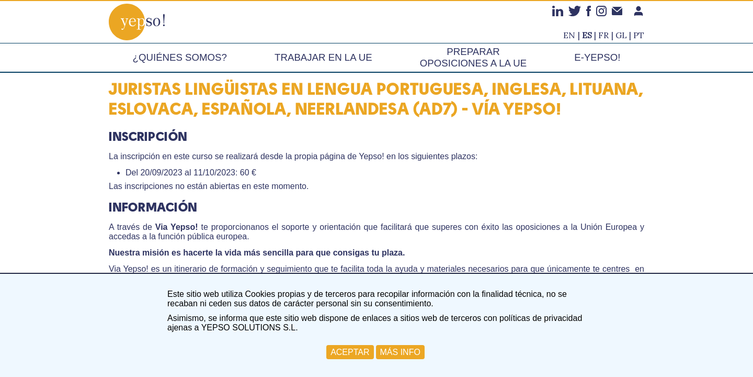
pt (638, 35)
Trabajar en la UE (323, 57)
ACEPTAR (349, 352)
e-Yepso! (597, 57)
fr (603, 35)
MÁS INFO (400, 352)
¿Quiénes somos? (180, 57)
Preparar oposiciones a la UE (473, 57)
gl (621, 35)
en (569, 35)
